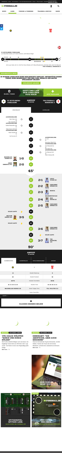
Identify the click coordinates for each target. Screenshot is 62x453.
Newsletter (46, 1)
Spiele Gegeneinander (38, 260)
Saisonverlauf (24, 260)
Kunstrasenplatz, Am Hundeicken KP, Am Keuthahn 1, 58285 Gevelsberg (31, 23)
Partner (34, 1)
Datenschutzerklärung (11, 447)
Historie (53, 260)
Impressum (3, 447)
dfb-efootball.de (15, 1)
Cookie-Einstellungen (48, 447)
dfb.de (9, 1)
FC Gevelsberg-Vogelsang (10, 37)
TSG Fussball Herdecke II (50, 37)
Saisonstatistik (8, 260)
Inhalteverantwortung (38, 447)
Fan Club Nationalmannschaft (25, 1)
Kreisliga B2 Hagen (31, 18)
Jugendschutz (30, 447)
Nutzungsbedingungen (21, 447)
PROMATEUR (4, 1)
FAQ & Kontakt (40, 1)
